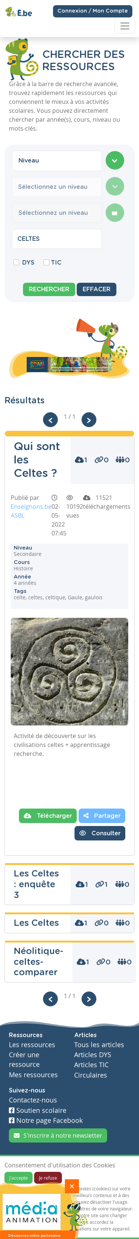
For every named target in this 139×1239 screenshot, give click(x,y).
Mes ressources (33, 1075)
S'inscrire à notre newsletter (58, 1135)
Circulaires (90, 1075)
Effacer (96, 289)
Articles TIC (91, 1065)
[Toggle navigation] (125, 26)
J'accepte (18, 1178)
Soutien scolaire (37, 1110)
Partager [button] (101, 815)
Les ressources (32, 1044)
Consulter (99, 833)
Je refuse (48, 1178)
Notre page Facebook (46, 1120)
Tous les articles (99, 1044)
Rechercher (49, 289)
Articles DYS (92, 1054)
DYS (28, 263)
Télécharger (48, 815)
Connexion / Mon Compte (92, 10)
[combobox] (57, 161)
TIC (56, 263)
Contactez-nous (33, 1100)
